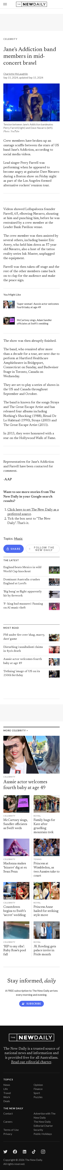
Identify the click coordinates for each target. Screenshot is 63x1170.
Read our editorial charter (31, 1062)
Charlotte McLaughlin (15, 73)
